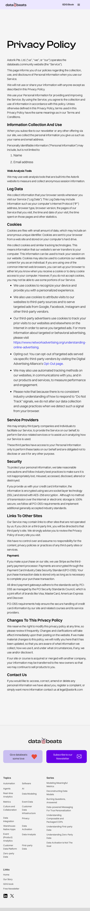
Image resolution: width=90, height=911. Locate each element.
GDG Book (68, 4)
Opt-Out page (53, 364)
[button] (79, 4)
